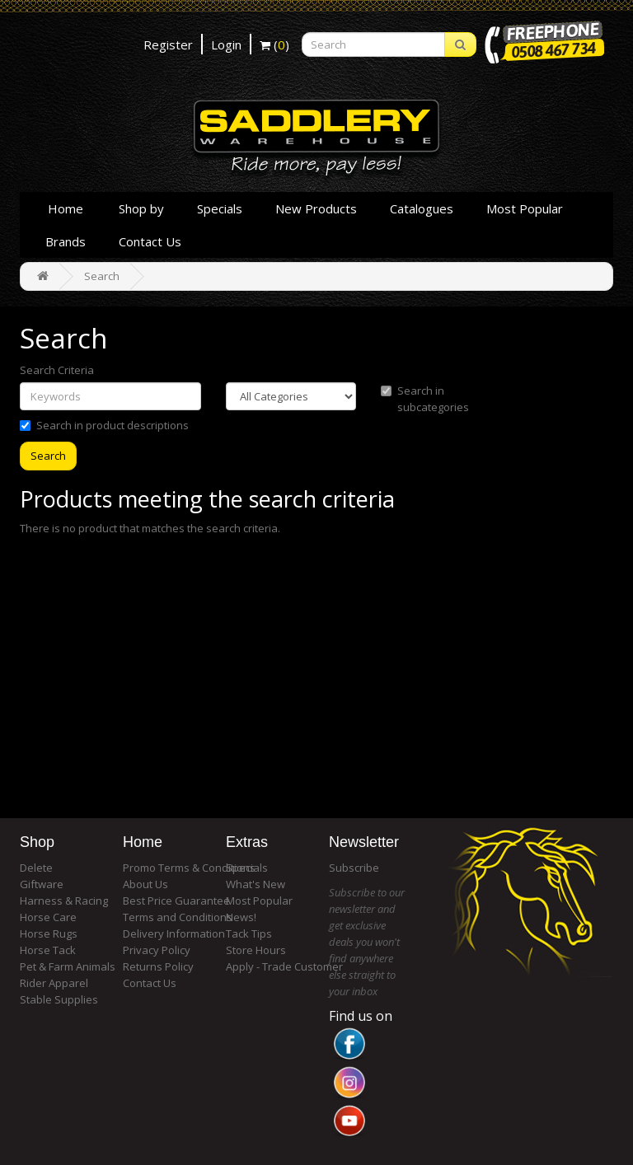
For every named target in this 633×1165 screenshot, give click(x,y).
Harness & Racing (64, 900)
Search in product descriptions (104, 425)
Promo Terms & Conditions (189, 867)
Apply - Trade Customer (284, 966)
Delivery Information (174, 933)
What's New (255, 884)
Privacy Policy (156, 950)
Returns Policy (158, 966)
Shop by (141, 208)
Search (102, 276)
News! (241, 917)
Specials (219, 208)
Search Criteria (57, 370)
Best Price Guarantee (176, 900)
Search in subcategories (425, 398)
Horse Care (48, 917)
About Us (145, 884)
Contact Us (150, 241)
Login (226, 44)
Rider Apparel (54, 983)
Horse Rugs (48, 933)
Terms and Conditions (177, 917)
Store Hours (256, 950)
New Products (316, 208)
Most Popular (524, 208)
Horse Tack (48, 950)
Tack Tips (249, 933)
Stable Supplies (59, 999)
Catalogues (421, 208)
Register (168, 44)
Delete (36, 867)
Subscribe (354, 867)
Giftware (41, 884)
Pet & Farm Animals (67, 966)
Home (65, 208)
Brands (65, 241)
